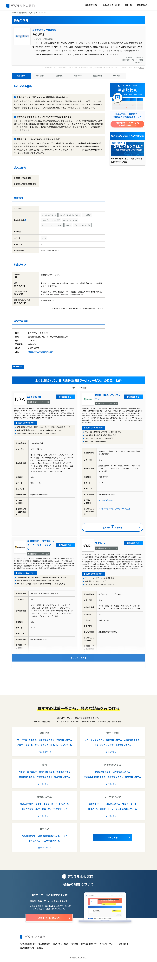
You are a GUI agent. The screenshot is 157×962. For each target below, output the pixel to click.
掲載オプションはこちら (49, 917)
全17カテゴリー (112, 816)
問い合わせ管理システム (95, 777)
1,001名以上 (125, 508)
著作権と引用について (89, 944)
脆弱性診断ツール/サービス (28, 13)
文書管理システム (103, 771)
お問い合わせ (123, 944)
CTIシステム (34, 840)
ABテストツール (129, 803)
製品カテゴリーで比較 (111, 5)
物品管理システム (62, 777)
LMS (96, 745)
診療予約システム (47, 771)
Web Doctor (34, 397)
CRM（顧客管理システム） (50, 835)
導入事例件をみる (112, 526)
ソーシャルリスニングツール (124, 808)
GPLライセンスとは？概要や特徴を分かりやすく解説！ (126, 160)
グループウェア (41, 745)
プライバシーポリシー (108, 944)
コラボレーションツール (61, 745)
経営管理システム (46, 740)
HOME (14, 13)
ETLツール (64, 803)
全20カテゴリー (112, 784)
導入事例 (116, 76)
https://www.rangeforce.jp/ (40, 351)
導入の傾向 (40, 76)
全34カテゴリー (44, 784)
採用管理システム (114, 740)
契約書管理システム (121, 771)
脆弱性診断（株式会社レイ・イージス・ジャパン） (40, 545)
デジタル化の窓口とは (28, 944)
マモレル (100, 543)
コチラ (141, 68)
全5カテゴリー (44, 847)
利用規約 (74, 944)
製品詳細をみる (65, 397)
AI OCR (22, 771)
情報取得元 (139, 62)
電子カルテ (32, 771)
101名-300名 (103, 508)
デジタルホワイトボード (46, 803)
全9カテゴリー (44, 752)
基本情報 (59, 76)
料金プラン (78, 76)
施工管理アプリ (63, 771)
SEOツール (105, 808)
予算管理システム (64, 740)
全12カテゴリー (112, 752)
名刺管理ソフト (29, 835)
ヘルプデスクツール (51, 840)
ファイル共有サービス (57, 808)
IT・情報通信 (103, 500)
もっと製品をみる (78, 657)
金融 (111, 500)
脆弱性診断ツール (118, 143)
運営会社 (40, 948)
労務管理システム (115, 777)
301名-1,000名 (114, 508)
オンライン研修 (106, 745)
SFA (65, 835)
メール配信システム (111, 803)
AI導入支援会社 (27, 803)
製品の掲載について (27, 948)
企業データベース (25, 745)
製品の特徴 (21, 76)
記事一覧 (128, 5)
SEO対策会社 (94, 803)
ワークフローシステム (27, 740)
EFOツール (93, 808)
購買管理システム (133, 777)
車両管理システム (27, 777)
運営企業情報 (97, 76)
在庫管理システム (44, 777)
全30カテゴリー (44, 816)
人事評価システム (132, 740)
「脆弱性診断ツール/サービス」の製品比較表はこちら (127, 123)
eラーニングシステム (94, 740)
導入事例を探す (91, 5)
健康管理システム (123, 745)
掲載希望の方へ (143, 5)
